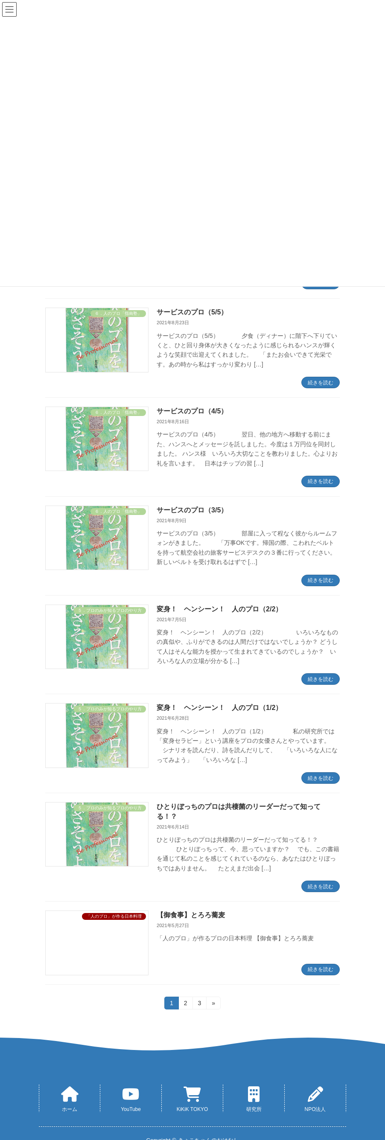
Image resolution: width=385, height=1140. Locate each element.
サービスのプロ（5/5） (192, 312)
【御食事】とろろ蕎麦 (191, 915)
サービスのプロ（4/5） (192, 411)
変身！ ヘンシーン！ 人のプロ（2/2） (219, 609)
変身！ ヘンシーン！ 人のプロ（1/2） (219, 707)
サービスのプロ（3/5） (192, 510)
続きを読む (320, 383)
